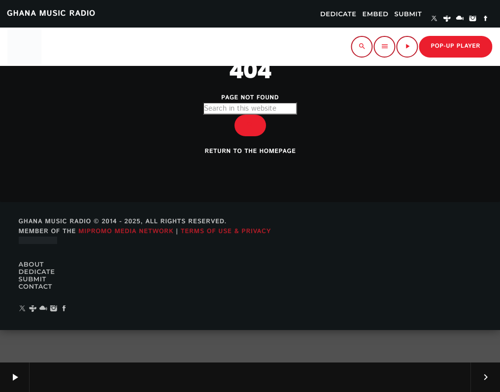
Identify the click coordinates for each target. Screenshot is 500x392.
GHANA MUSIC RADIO (51, 13)
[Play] (407, 47)
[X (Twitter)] (434, 19)
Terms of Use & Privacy (226, 263)
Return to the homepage (250, 171)
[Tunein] (447, 19)
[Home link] (24, 47)
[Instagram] (473, 19)
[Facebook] (486, 19)
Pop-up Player (455, 46)
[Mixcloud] (460, 19)
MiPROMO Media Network (125, 263)
